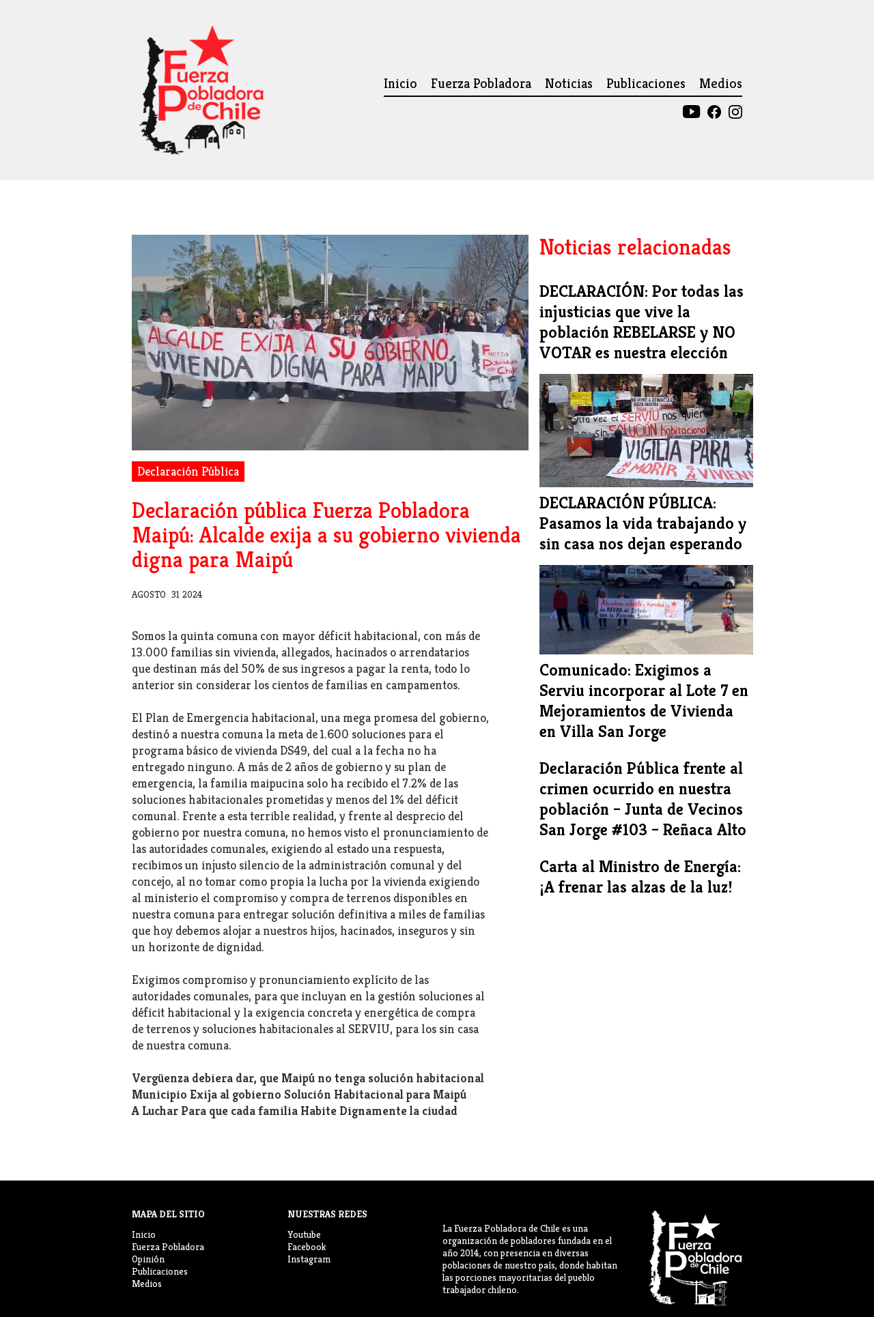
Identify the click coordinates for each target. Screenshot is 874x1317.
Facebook (306, 1247)
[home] (200, 90)
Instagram (308, 1259)
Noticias (569, 83)
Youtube (304, 1234)
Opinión (148, 1259)
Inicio (400, 83)
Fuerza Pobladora (481, 83)
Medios (720, 83)
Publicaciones (646, 83)
